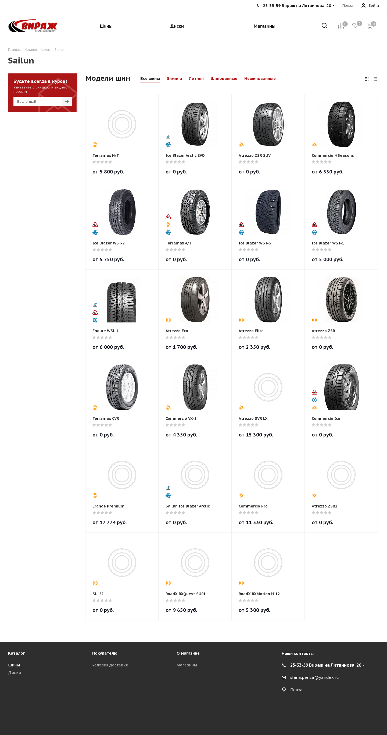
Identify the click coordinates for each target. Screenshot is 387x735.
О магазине (188, 653)
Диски (14, 672)
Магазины (187, 664)
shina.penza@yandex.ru (314, 677)
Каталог (16, 653)
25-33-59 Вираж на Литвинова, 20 (325, 665)
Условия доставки (110, 664)
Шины (14, 664)
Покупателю (104, 653)
